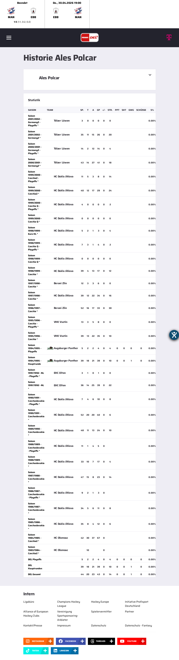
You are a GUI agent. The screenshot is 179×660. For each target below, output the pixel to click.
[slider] (89, 14)
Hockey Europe (100, 602)
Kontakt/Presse (32, 625)
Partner (129, 611)
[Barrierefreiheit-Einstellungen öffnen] (174, 335)
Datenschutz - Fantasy (138, 625)
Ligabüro (28, 602)
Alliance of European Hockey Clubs (35, 613)
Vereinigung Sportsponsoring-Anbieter (67, 615)
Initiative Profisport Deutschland (136, 604)
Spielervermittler (101, 611)
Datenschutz (98, 625)
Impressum (64, 625)
